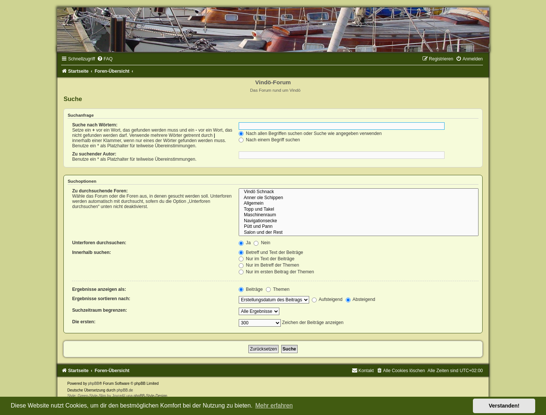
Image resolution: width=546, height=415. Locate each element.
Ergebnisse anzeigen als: (99, 289)
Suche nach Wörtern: (94, 125)
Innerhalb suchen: (91, 252)
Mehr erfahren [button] (274, 405)
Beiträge (251, 289)
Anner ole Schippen (358, 198)
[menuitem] (105, 59)
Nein (262, 242)
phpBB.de (125, 390)
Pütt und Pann (358, 227)
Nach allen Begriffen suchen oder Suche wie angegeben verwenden (310, 133)
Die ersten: (83, 321)
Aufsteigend (327, 299)
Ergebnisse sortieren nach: (101, 298)
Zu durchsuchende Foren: (100, 191)
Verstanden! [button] (504, 406)
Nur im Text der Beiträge (267, 258)
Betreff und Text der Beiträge (271, 252)
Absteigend (360, 299)
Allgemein (358, 204)
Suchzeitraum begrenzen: (99, 310)
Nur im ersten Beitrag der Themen (276, 271)
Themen (278, 289)
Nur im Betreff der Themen (269, 265)
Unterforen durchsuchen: (99, 242)
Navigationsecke (358, 221)
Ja (245, 242)
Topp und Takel (358, 210)
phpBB (93, 383)
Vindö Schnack (358, 192)
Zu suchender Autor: (94, 154)
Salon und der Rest (358, 233)
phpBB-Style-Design (150, 396)
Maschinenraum (358, 215)
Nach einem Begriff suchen (269, 139)
